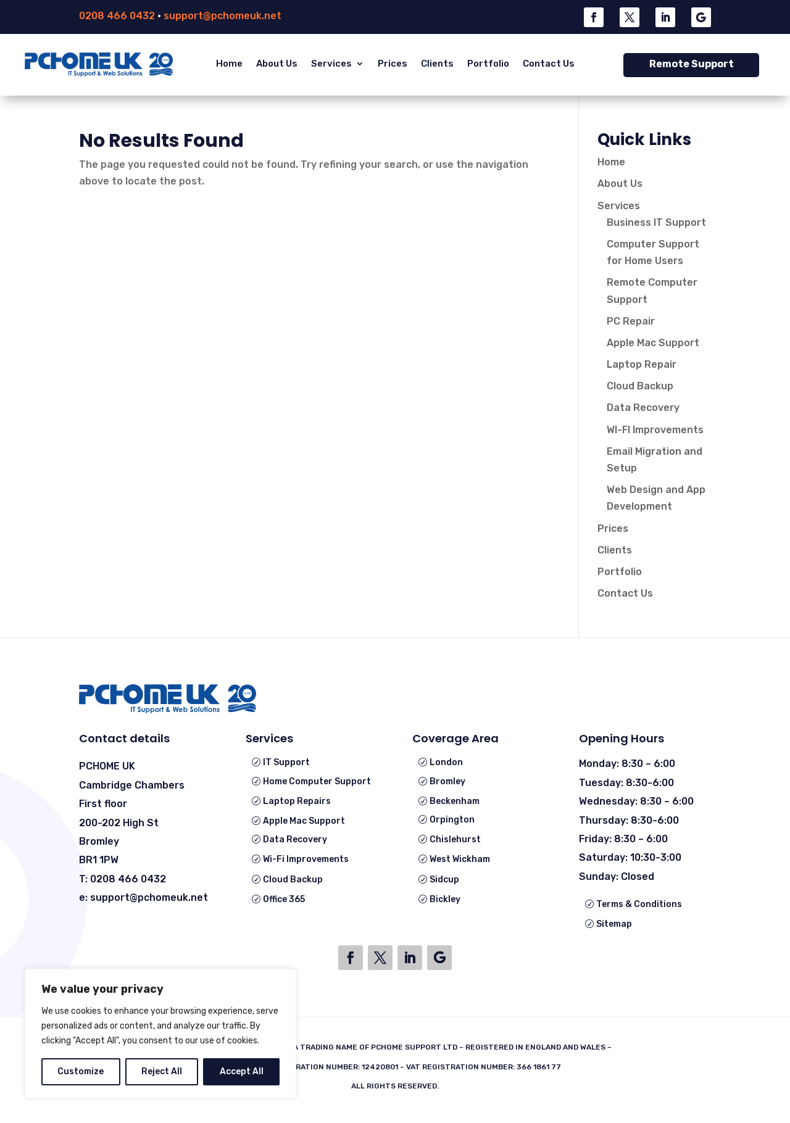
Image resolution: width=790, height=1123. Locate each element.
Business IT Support (656, 222)
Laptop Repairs (297, 801)
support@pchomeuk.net (222, 16)
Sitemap (614, 924)
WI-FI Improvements (655, 430)
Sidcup (444, 879)
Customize (80, 1071)
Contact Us (549, 63)
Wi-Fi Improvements (306, 859)
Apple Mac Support (653, 343)
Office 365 (284, 899)
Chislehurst (455, 839)
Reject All (161, 1071)
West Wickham (460, 859)
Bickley (445, 899)
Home (229, 63)
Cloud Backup (640, 386)
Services (331, 63)
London (446, 762)
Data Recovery (643, 407)
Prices (392, 63)
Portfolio (488, 63)
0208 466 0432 (117, 16)
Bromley (447, 781)
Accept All (242, 1071)
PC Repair (631, 321)
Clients (437, 63)
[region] (160, 1033)
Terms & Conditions (639, 904)
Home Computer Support (317, 781)
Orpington (452, 819)
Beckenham (455, 801)
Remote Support (691, 64)
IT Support (286, 762)
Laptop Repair (641, 364)
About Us (276, 63)
